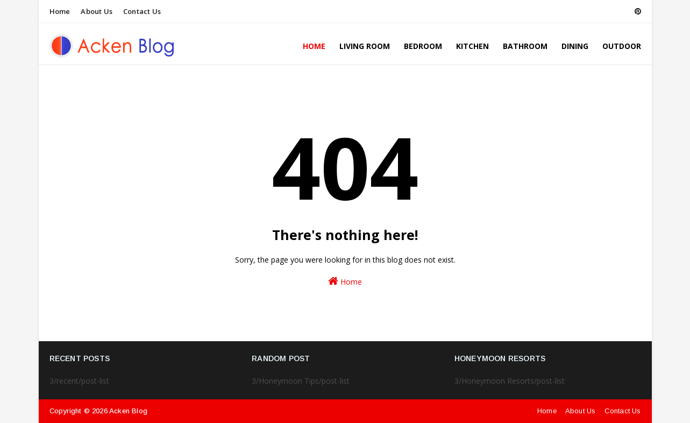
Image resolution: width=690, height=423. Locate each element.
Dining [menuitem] (574, 46)
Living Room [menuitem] (364, 46)
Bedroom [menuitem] (423, 46)
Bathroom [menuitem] (525, 46)
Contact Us (142, 11)
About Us (96, 11)
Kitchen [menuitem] (472, 46)
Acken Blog (128, 411)
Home (59, 11)
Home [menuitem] (314, 46)
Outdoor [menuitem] (621, 46)
